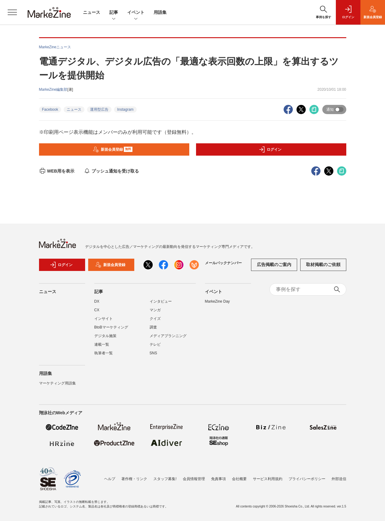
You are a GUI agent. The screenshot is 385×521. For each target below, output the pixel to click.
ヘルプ (109, 479)
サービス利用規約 (267, 479)
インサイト (103, 318)
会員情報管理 (194, 479)
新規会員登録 (112, 149)
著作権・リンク (134, 479)
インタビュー (161, 301)
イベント (135, 13)
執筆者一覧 (103, 353)
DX (97, 301)
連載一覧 (101, 344)
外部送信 (339, 479)
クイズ (155, 318)
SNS (153, 353)
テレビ (155, 344)
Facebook (50, 109)
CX (97, 310)
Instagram (125, 109)
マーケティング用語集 (57, 383)
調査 (153, 327)
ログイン (270, 149)
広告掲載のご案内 (274, 264)
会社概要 (239, 479)
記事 (113, 13)
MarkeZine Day (217, 301)
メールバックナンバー (223, 263)
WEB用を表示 (56, 171)
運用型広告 (99, 109)
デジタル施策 (105, 336)
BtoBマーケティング (111, 327)
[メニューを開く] (12, 12)
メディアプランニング (168, 336)
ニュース (91, 12)
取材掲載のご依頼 (323, 264)
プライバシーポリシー (307, 479)
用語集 (160, 12)
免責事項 (218, 479)
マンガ (155, 310)
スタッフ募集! (164, 479)
